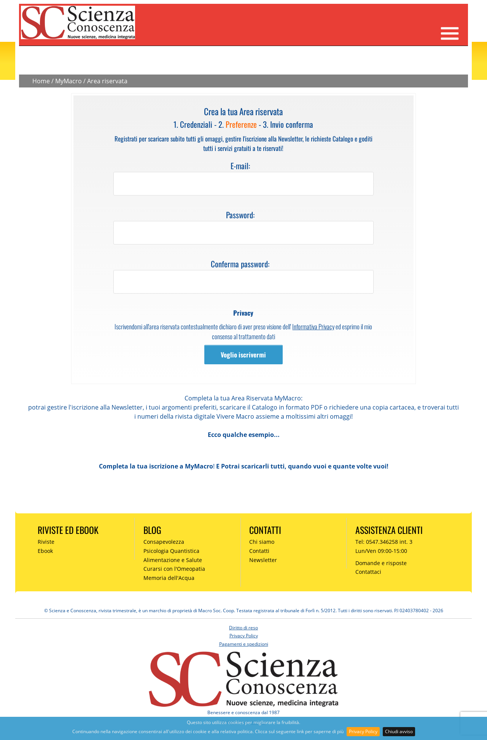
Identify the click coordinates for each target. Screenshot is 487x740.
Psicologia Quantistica (171, 550)
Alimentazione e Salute (172, 560)
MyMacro (68, 81)
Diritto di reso (243, 627)
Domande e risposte (381, 563)
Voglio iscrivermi (243, 354)
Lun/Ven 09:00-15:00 (381, 550)
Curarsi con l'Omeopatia (174, 568)
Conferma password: (240, 264)
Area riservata (107, 81)
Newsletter (263, 560)
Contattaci (368, 571)
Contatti (259, 550)
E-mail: (240, 166)
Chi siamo (261, 541)
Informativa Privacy (313, 326)
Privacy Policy (363, 731)
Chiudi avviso (399, 731)
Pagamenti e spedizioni (243, 644)
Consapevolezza (163, 541)
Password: (240, 215)
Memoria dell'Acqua (168, 577)
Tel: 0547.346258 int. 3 (383, 541)
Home (41, 81)
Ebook (45, 550)
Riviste (46, 541)
